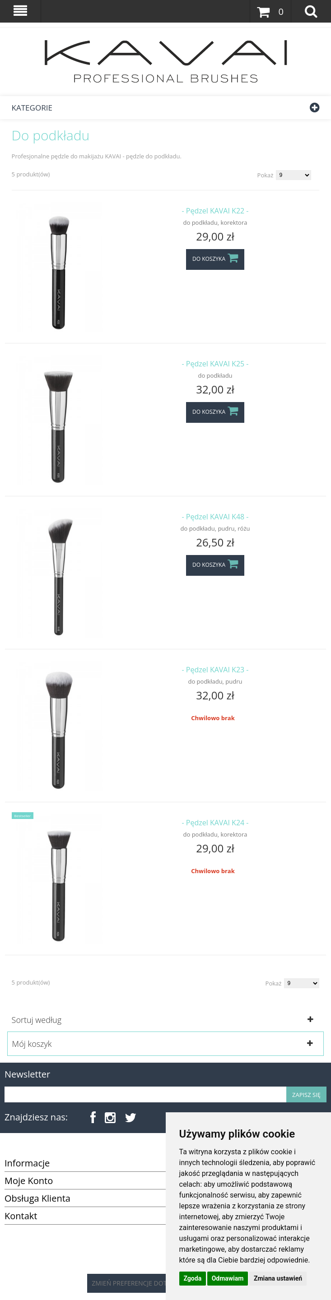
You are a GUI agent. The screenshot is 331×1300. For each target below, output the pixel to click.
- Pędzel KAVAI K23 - (215, 670)
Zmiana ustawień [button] (278, 1278)
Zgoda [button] (193, 1278)
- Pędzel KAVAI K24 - (215, 823)
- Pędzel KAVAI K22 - (215, 211)
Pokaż (265, 175)
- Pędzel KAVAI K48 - (215, 517)
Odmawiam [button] (228, 1278)
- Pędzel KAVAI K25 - (215, 364)
